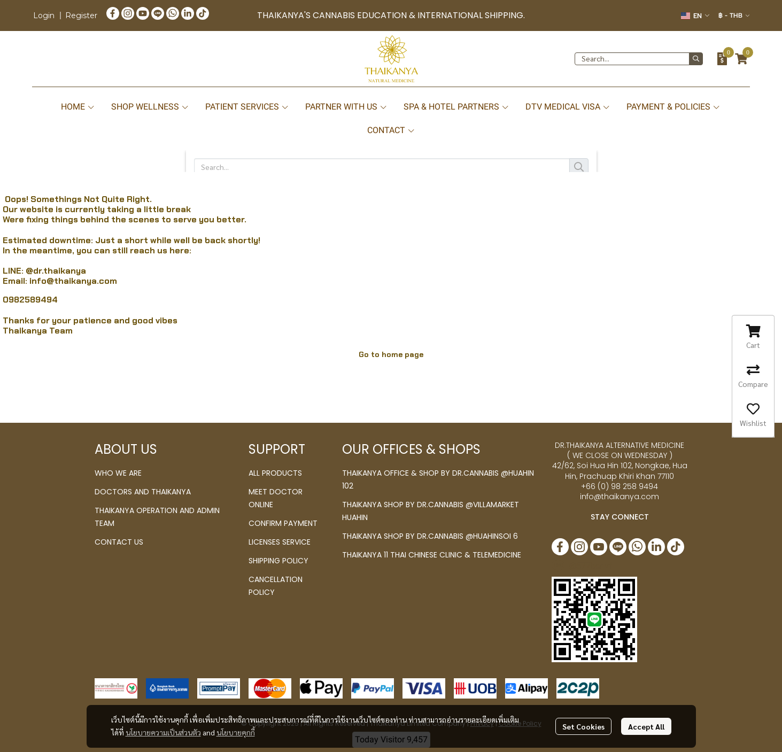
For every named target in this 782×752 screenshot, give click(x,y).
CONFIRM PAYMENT (283, 523)
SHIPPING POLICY (278, 560)
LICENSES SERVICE (280, 542)
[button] (695, 16)
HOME (78, 107)
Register (81, 15)
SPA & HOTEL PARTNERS (456, 107)
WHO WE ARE (118, 473)
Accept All (646, 726)
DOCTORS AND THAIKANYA (143, 491)
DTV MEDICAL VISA (567, 107)
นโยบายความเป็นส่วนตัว (163, 732)
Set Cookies (583, 726)
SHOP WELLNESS (150, 107)
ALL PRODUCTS (275, 473)
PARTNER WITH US (346, 107)
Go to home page (391, 354)
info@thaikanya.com (73, 280)
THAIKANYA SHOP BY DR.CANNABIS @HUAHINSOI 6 (430, 536)
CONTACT (391, 130)
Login (44, 15)
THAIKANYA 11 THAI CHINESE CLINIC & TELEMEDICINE (431, 554)
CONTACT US (119, 542)
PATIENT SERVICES (247, 107)
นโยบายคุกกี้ (235, 732)
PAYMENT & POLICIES (673, 107)
